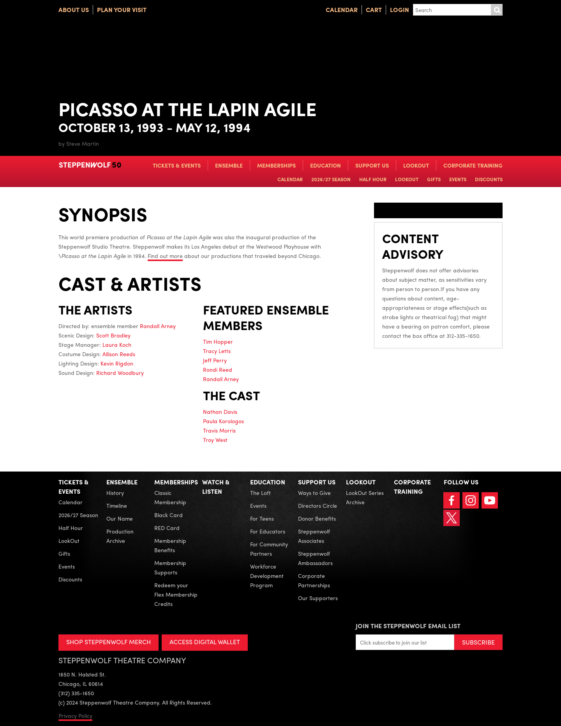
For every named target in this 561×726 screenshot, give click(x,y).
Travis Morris (219, 430)
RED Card (167, 528)
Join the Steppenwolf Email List (408, 625)
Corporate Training (473, 165)
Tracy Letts (217, 351)
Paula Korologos (223, 421)
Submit (497, 10)
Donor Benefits (317, 518)
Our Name (119, 518)
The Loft (260, 492)
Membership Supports (170, 567)
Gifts (434, 179)
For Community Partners (269, 548)
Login (399, 9)
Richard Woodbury (120, 372)
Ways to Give (314, 492)
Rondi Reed (217, 369)
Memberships (276, 165)
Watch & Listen (215, 486)
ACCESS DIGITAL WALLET (205, 641)
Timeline (116, 505)
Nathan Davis (220, 411)
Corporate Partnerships (314, 580)
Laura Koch (116, 344)
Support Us (372, 165)
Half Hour (372, 179)
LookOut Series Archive (365, 497)
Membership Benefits (170, 545)
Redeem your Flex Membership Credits (176, 594)
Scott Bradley (113, 335)
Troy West (215, 439)
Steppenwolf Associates (314, 535)
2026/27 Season (331, 179)
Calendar (342, 9)
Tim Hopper (218, 341)
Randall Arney (158, 326)
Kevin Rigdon (117, 363)
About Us (73, 9)
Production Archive (120, 535)
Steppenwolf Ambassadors (315, 558)
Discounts (489, 179)
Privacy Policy (75, 715)
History (115, 492)
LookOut (416, 165)
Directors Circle (317, 505)
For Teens (262, 518)
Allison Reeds (118, 354)
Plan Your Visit (121, 9)
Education (325, 165)
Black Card (168, 515)
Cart (374, 9)
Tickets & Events (177, 165)
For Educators (267, 531)
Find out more (165, 256)
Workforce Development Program (267, 575)
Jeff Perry (215, 360)
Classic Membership (170, 497)
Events (457, 179)
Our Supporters (318, 598)
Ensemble (229, 165)
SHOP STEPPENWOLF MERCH (108, 641)
